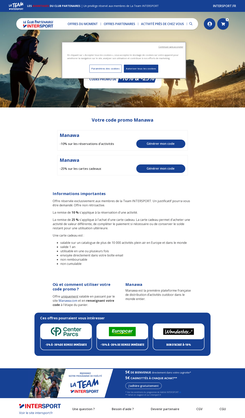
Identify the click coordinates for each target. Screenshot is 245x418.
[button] (83, 24)
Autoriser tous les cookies (141, 68)
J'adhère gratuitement (143, 386)
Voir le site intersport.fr (36, 413)
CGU (223, 409)
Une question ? (83, 409)
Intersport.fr (224, 6)
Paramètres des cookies (105, 68)
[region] (124, 60)
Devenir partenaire (165, 409)
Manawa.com (68, 300)
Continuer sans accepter (170, 47)
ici (180, 392)
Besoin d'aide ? (123, 409)
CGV (199, 409)
